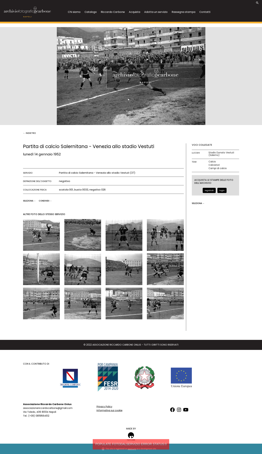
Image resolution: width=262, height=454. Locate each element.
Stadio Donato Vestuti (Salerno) (221, 153)
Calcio (212, 161)
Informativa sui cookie (109, 410)
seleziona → (29, 200)
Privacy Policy (104, 406)
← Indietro (29, 133)
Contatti (204, 12)
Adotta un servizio (156, 12)
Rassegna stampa (183, 12)
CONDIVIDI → (45, 200)
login (222, 190)
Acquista (134, 12)
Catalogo (91, 12)
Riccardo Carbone (113, 12)
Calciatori (214, 165)
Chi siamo (74, 12)
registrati (209, 190)
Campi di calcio (218, 168)
